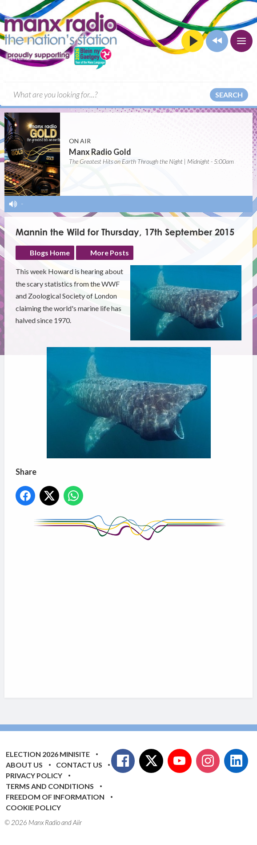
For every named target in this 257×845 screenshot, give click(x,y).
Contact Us (79, 764)
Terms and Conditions (50, 786)
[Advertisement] (136, 612)
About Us (24, 764)
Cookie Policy (33, 807)
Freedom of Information (55, 796)
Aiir (77, 822)
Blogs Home (50, 252)
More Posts (109, 252)
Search (229, 94)
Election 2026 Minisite (48, 754)
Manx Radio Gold (100, 152)
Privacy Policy (34, 775)
